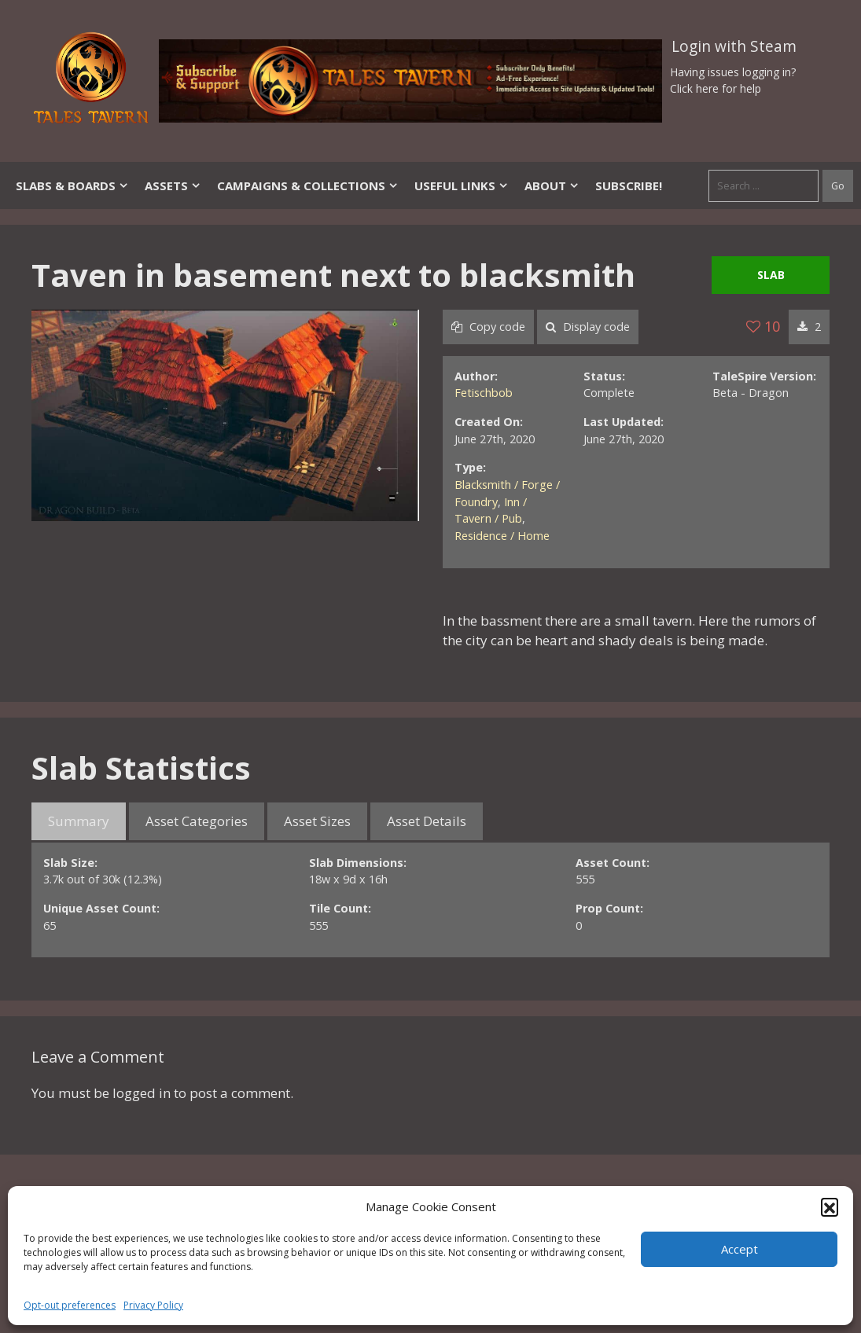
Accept (739, 1249)
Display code (588, 326)
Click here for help (715, 88)
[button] (829, 1206)
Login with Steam (734, 46)
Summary (78, 821)
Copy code (488, 326)
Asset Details (426, 821)
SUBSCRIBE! (628, 185)
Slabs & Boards (72, 185)
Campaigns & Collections (308, 185)
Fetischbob (483, 392)
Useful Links (461, 185)
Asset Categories (196, 821)
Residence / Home (502, 535)
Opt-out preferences (70, 1305)
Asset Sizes (317, 821)
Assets (173, 185)
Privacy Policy (153, 1305)
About (552, 185)
